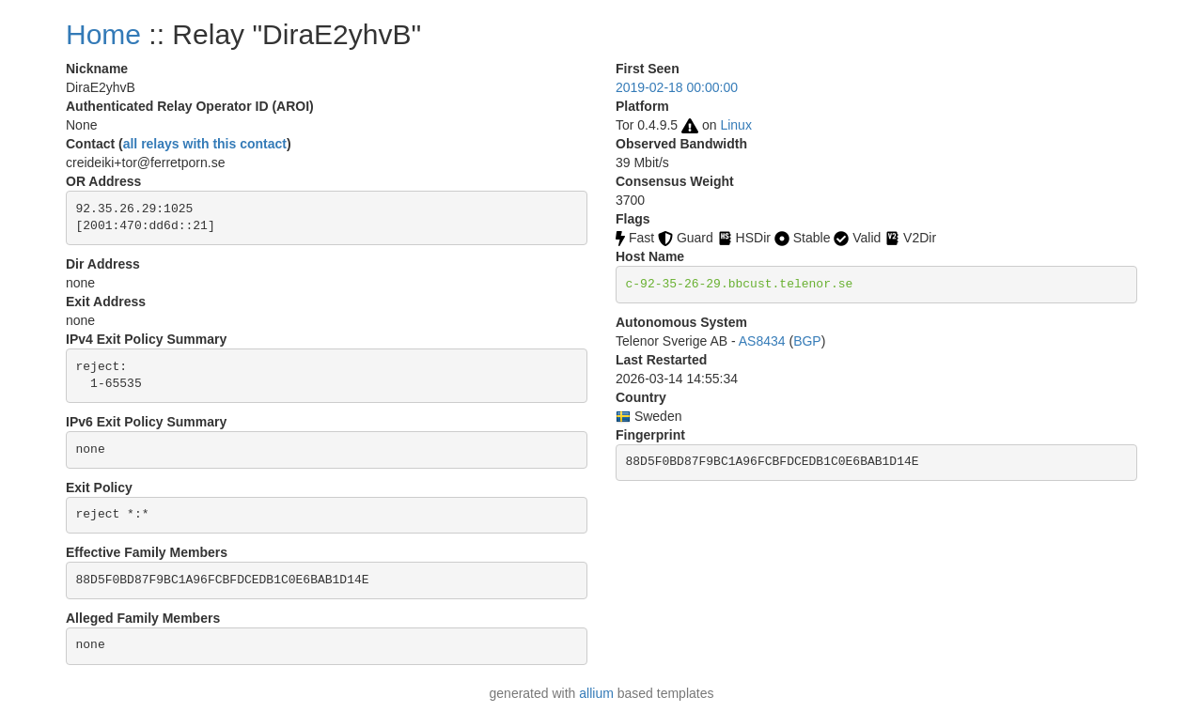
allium (596, 693)
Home (103, 34)
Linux (735, 124)
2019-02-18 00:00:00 (677, 87)
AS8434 (762, 340)
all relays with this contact (205, 143)
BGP (807, 340)
